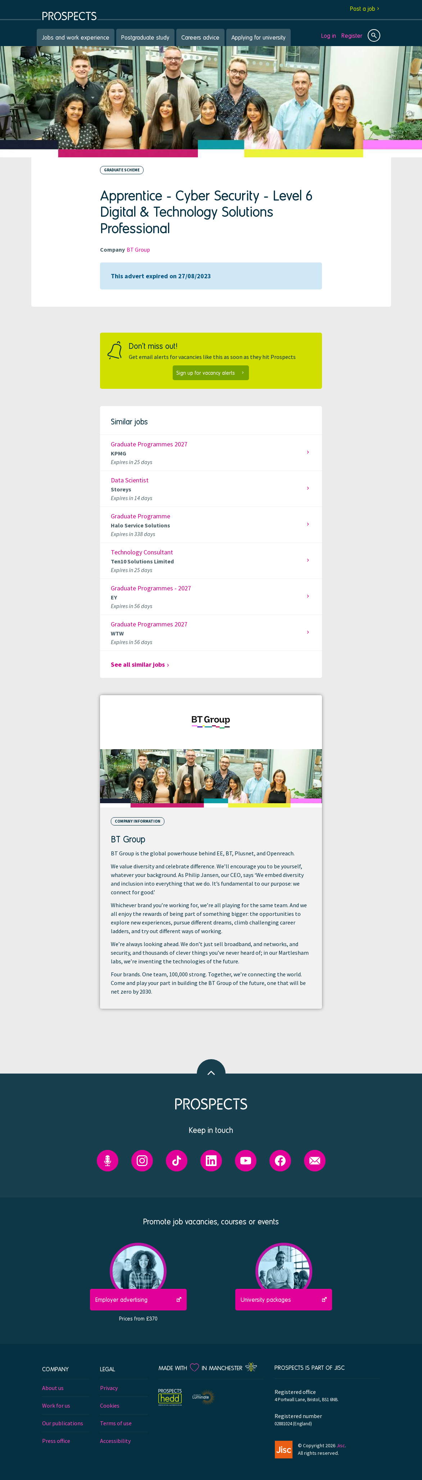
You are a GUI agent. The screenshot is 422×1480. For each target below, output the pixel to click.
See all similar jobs (138, 664)
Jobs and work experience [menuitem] (75, 37)
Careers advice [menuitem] (200, 37)
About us (53, 1387)
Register (351, 35)
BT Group (138, 249)
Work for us (56, 1405)
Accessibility (115, 1440)
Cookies (109, 1405)
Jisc (340, 1445)
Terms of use (116, 1423)
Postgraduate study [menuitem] (145, 37)
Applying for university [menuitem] (258, 37)
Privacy (109, 1387)
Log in (328, 35)
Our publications (62, 1423)
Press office (56, 1440)
